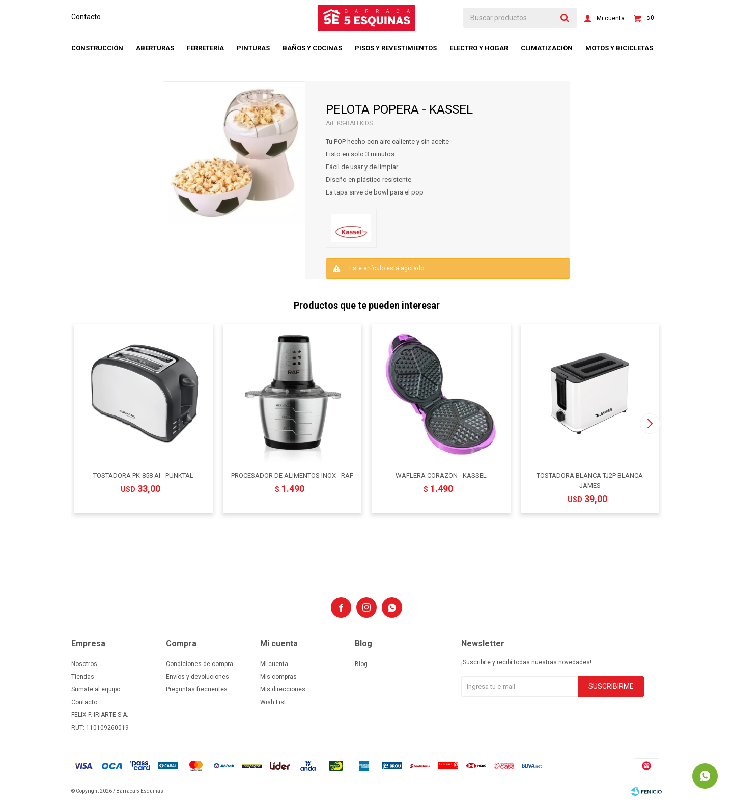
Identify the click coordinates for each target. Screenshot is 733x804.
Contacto (86, 17)
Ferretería (205, 48)
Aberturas (155, 48)
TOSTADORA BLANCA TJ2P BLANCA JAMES (590, 480)
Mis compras (278, 676)
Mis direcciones (282, 689)
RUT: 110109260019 (100, 727)
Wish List (273, 702)
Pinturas (253, 48)
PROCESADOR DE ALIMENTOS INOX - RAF (292, 475)
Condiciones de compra (199, 664)
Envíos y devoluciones (197, 676)
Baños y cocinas (312, 48)
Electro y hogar (478, 48)
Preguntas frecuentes (197, 689)
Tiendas (82, 676)
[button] (650, 423)
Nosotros (84, 664)
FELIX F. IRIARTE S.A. (99, 714)
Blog (361, 664)
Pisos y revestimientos (396, 48)
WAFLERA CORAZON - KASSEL (441, 475)
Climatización (547, 48)
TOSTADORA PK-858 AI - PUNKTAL (143, 475)
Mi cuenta (274, 664)
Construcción (97, 48)
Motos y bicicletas (619, 48)
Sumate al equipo (95, 689)
